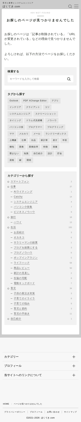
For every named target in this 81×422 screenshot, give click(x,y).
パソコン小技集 (43, 206)
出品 (33, 140)
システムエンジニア (20, 114)
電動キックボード (43, 283)
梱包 (12, 147)
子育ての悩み (43, 303)
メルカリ (23, 133)
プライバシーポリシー (14, 412)
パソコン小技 (16, 127)
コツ (47, 107)
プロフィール (36, 412)
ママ (12, 133)
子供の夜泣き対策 (43, 293)
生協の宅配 (43, 278)
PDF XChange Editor (35, 100)
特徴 (45, 147)
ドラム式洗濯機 (34, 120)
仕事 (24, 140)
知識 (26, 153)
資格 (12, 160)
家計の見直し (43, 273)
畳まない (14, 153)
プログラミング (55, 127)
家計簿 (44, 140)
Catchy (43, 196)
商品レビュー (43, 267)
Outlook (14, 100)
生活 (41, 227)
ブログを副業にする (43, 247)
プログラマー (35, 127)
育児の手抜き (43, 313)
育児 (41, 288)
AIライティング (43, 191)
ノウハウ (52, 120)
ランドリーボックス (56, 133)
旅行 (41, 217)
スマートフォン (41, 181)
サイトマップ (70, 412)
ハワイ (43, 222)
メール (37, 133)
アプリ (55, 100)
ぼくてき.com (11, 6)
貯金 (59, 153)
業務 (21, 147)
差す (55, 140)
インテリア (15, 107)
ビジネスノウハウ (43, 211)
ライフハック (43, 262)
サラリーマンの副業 (43, 242)
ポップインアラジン (43, 257)
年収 (64, 140)
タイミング (15, 120)
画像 (55, 147)
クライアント (33, 107)
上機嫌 (13, 140)
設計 (50, 153)
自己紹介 (38, 153)
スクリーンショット (45, 114)
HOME (6, 404)
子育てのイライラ (43, 298)
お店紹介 (43, 232)
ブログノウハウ (43, 252)
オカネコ (43, 237)
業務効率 (33, 147)
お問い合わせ (53, 412)
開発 (29, 160)
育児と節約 (43, 308)
